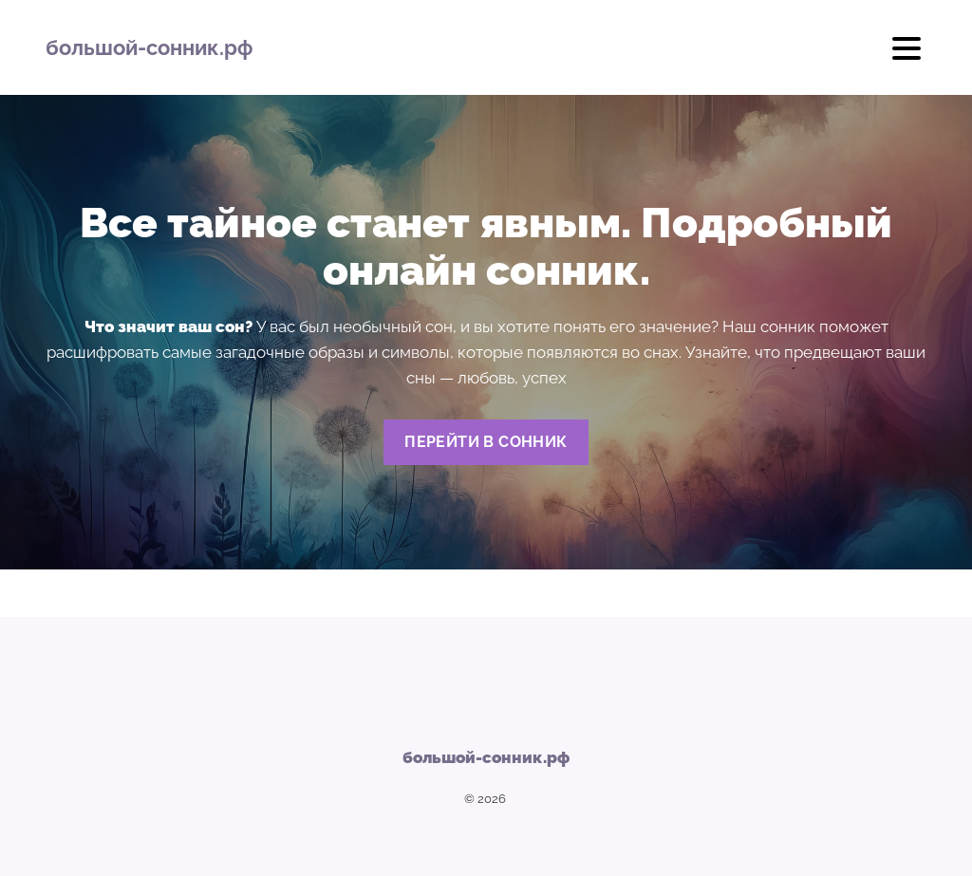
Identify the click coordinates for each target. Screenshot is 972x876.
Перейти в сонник (485, 442)
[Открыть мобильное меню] (906, 55)
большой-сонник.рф (149, 47)
